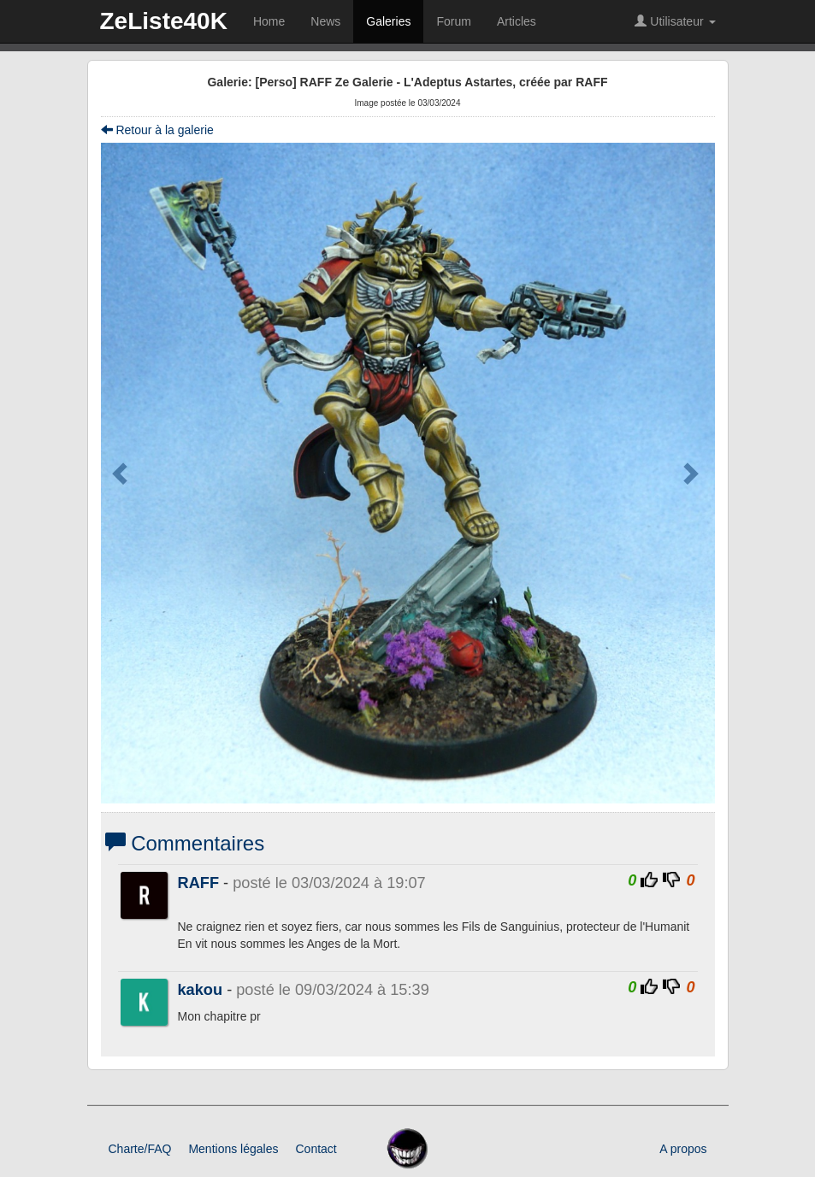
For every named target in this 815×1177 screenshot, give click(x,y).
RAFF (199, 883)
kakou (200, 989)
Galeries (388, 21)
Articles (516, 21)
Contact (315, 1149)
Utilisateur (675, 21)
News (325, 21)
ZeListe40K (163, 21)
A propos (682, 1149)
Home (269, 21)
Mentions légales (233, 1149)
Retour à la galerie (157, 130)
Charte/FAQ (140, 1149)
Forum (453, 21)
